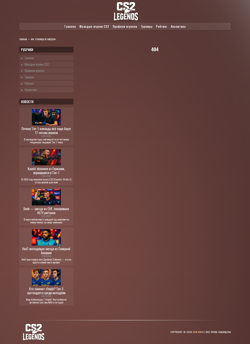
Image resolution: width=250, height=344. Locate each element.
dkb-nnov (198, 331)
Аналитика (178, 26)
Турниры (146, 26)
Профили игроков (125, 26)
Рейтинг (161, 26)
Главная (70, 26)
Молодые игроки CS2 (94, 26)
